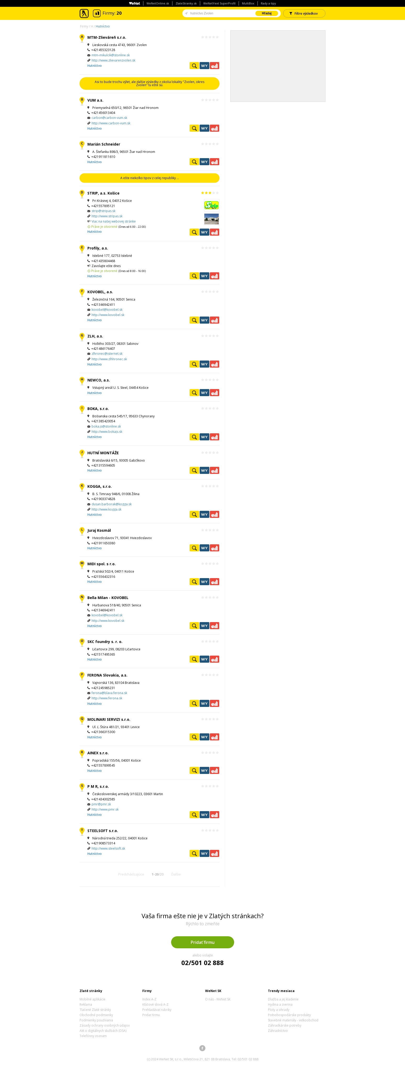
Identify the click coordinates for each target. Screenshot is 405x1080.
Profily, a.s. (97, 248)
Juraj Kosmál (99, 530)
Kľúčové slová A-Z (155, 1004)
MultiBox (248, 3)
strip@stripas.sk (103, 211)
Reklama (86, 1004)
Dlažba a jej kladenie (283, 999)
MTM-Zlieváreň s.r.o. (106, 37)
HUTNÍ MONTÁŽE (103, 452)
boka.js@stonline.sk (106, 426)
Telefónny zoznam (93, 1036)
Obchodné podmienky (96, 1015)
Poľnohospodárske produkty (289, 1015)
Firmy (84, 26)
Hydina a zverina (280, 1004)
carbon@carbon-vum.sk (109, 117)
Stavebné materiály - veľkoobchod (293, 1020)
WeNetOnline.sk (158, 3)
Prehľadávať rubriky (156, 1009)
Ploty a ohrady (278, 1009)
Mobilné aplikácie (92, 999)
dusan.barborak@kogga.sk (112, 504)
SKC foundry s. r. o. (104, 641)
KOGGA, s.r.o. (99, 486)
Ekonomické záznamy (214, 65)
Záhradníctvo (278, 1030)
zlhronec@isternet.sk (107, 353)
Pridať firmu (203, 942)
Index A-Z (149, 999)
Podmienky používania (96, 1020)
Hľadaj (267, 13)
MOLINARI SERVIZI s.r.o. (108, 719)
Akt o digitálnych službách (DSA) (103, 1030)
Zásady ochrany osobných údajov (105, 1025)
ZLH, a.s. (95, 336)
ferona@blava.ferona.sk (109, 693)
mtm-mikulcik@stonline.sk (111, 55)
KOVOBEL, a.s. (100, 291)
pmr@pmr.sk (101, 804)
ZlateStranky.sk (186, 3)
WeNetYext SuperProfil (219, 3)
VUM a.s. (95, 100)
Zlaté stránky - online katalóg (84, 13)
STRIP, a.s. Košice (103, 193)
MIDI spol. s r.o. (101, 563)
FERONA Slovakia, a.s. (107, 675)
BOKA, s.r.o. (98, 408)
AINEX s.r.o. (98, 752)
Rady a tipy (268, 3)
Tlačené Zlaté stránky (95, 1009)
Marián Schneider (103, 144)
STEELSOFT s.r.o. (102, 830)
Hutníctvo (103, 26)
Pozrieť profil (194, 65)
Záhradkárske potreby (284, 1025)
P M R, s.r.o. (98, 786)
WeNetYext (204, 65)
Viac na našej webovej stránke (114, 221)
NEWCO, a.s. (98, 380)
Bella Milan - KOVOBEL (107, 597)
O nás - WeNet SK (217, 999)
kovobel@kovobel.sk (107, 309)
